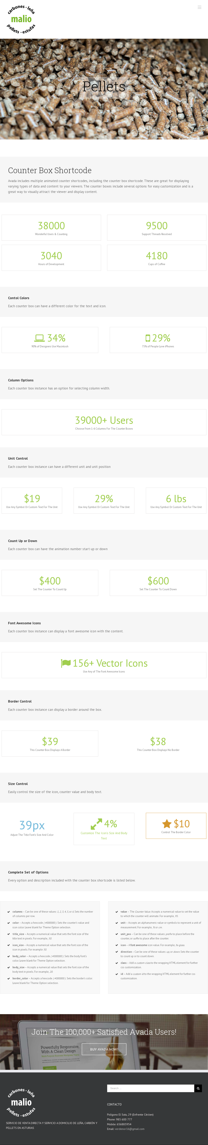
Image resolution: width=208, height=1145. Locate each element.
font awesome (139, 945)
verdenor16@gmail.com (129, 1129)
